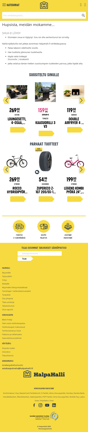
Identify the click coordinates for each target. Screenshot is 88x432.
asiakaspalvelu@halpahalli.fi (17, 368)
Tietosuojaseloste (45, 429)
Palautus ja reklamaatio (12, 334)
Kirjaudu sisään (8, 348)
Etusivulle (12, 59)
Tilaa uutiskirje (8, 302)
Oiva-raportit (7, 309)
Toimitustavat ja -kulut (11, 330)
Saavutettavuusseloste (11, 338)
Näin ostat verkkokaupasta (13, 323)
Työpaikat (6, 294)
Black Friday (7, 319)
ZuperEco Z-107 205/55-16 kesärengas (45, 191)
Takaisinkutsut (8, 306)
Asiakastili (24, 59)
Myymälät (6, 272)
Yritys (4, 280)
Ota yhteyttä (7, 298)
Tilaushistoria (7, 355)
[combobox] (44, 15)
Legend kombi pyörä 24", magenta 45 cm (74, 193)
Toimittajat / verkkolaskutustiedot (16, 291)
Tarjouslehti (7, 276)
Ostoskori (6, 352)
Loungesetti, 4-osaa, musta (17, 122)
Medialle (5, 283)
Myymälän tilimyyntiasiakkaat (14, 287)
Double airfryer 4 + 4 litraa (74, 122)
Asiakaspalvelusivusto (12, 365)
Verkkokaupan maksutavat (13, 327)
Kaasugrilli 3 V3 (45, 124)
